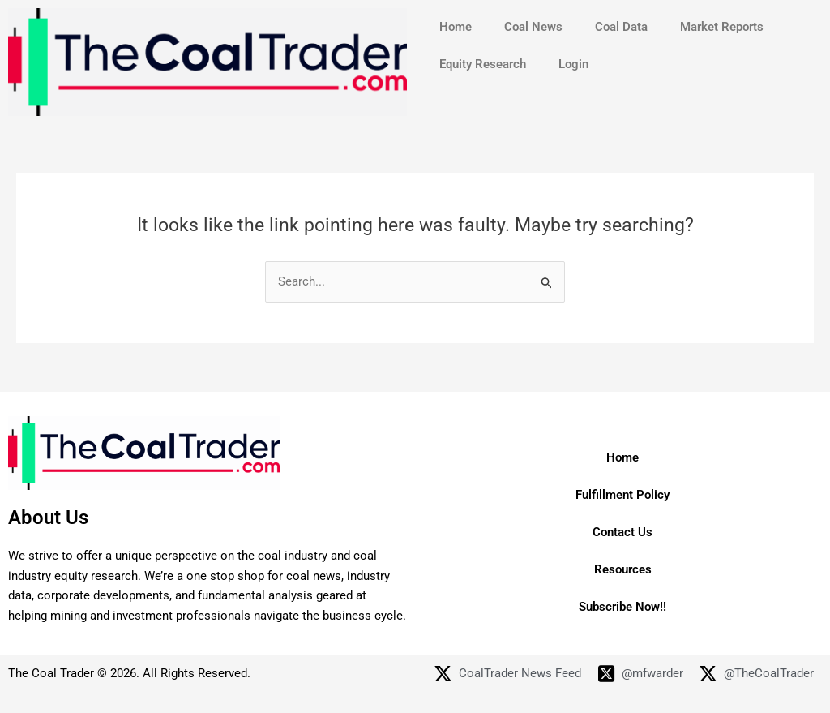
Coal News (533, 26)
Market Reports (722, 26)
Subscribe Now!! (622, 606)
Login (573, 64)
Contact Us (622, 532)
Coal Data (621, 26)
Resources (623, 569)
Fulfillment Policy (622, 495)
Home (455, 26)
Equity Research (482, 64)
